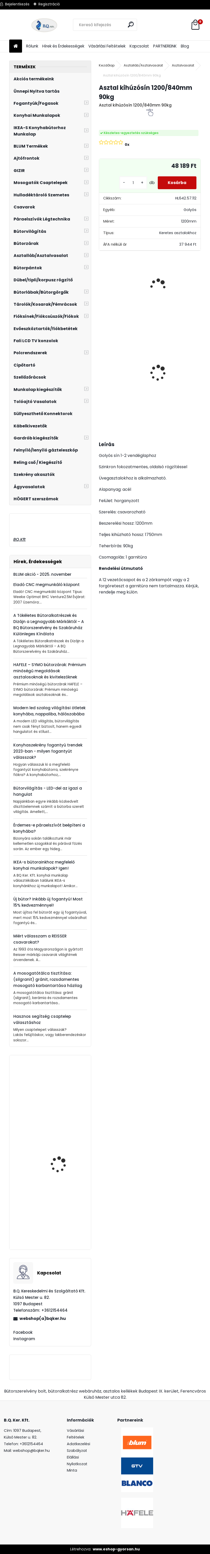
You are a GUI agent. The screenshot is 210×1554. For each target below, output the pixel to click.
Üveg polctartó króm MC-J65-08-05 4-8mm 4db (117, 366)
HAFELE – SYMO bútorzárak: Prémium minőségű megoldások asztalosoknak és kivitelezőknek (49, 671)
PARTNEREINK (165, 46)
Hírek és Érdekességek (63, 46)
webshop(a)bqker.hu (42, 1318)
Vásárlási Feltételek (106, 46)
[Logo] (44, 25)
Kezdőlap (107, 65)
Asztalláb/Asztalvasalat (143, 65)
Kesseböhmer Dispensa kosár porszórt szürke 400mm (64, 1222)
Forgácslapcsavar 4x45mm (60, 1142)
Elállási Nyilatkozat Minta (77, 1464)
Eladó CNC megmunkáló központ (46, 584)
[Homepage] (15, 46)
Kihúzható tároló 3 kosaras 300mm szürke (64, 1087)
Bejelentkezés (17, 4)
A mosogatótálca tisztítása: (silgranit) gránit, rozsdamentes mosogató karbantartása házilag (47, 979)
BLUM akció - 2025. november (42, 574)
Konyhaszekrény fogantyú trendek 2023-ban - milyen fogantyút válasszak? (47, 751)
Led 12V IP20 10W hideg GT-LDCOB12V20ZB (160, 353)
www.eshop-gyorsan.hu (116, 1549)
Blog (185, 46)
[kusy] (133, 182)
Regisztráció (49, 4)
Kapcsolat (139, 46)
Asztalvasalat (183, 65)
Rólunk (32, 46)
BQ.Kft (19, 539)
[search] (131, 24)
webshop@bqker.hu (31, 1450)
